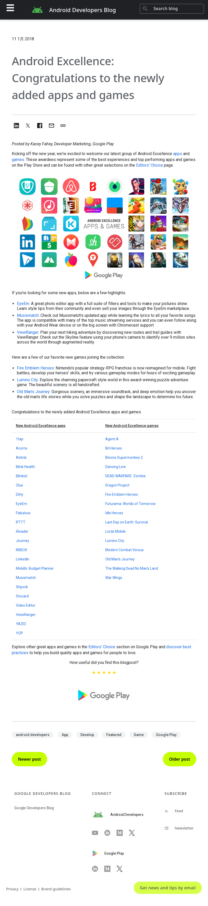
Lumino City (27, 379)
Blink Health (25, 467)
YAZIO (21, 624)
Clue (19, 485)
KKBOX (21, 550)
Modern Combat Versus (124, 550)
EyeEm (23, 303)
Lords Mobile (115, 531)
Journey (22, 541)
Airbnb (21, 457)
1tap (19, 439)
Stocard (22, 596)
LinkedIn (22, 559)
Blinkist (21, 476)
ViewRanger (27, 332)
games (18, 159)
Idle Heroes (114, 513)
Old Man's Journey (33, 391)
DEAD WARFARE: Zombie (125, 476)
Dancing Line (115, 467)
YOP (19, 633)
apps (177, 153)
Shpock (22, 587)
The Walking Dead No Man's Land (131, 568)
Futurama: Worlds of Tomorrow (130, 504)
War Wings (113, 578)
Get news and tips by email (168, 888)
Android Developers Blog (82, 10)
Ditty (19, 494)
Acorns (21, 448)
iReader (22, 531)
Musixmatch (28, 315)
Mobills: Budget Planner (35, 568)
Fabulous (23, 513)
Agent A (112, 439)
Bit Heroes (113, 448)
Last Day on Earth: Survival (126, 522)
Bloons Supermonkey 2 (124, 457)
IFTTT (20, 522)
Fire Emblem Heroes (35, 368)
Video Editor (25, 605)
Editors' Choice (149, 165)
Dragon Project (117, 485)
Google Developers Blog (34, 808)
